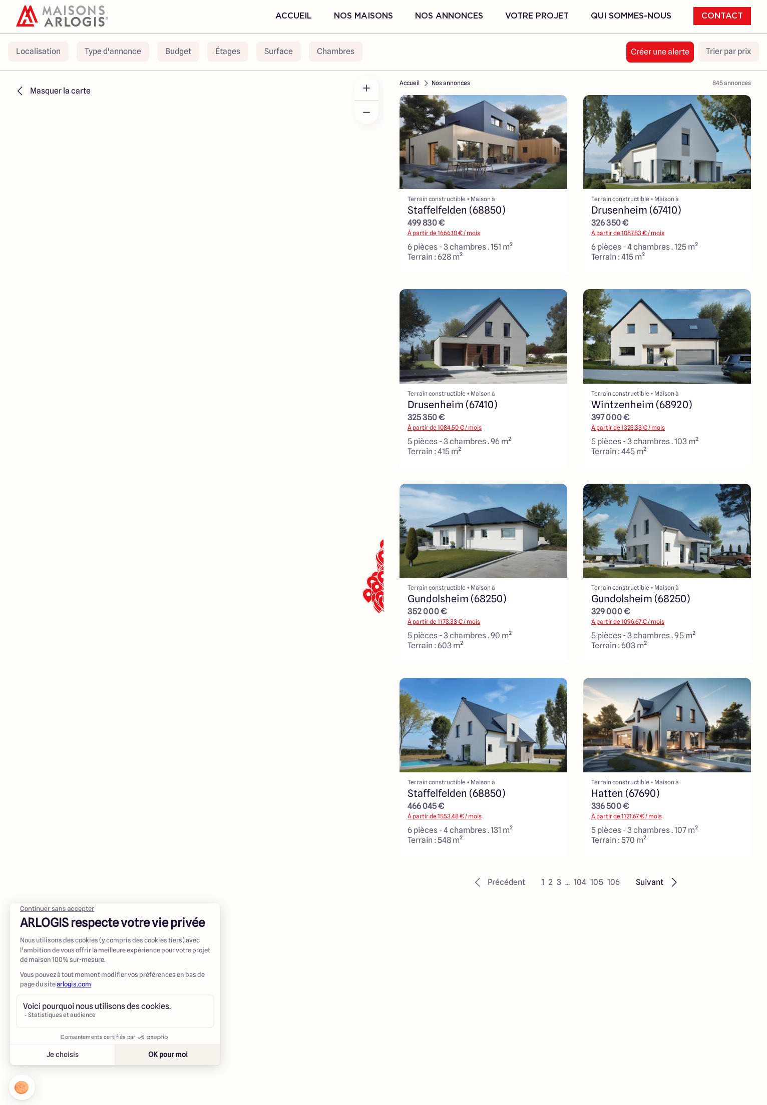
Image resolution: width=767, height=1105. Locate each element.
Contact (722, 16)
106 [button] (613, 882)
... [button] (567, 882)
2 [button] (550, 882)
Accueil (293, 16)
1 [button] (542, 882)
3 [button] (559, 882)
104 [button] (580, 882)
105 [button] (596, 882)
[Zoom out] (366, 112)
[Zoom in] (366, 88)
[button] (498, 882)
